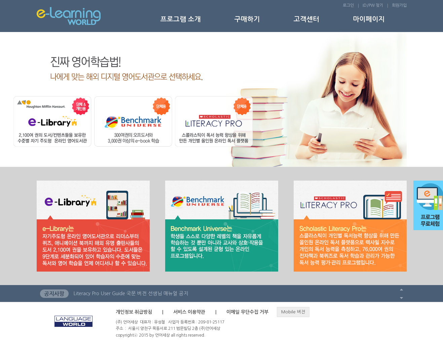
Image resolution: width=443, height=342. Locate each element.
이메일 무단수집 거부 (247, 312)
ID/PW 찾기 (373, 5)
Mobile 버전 (293, 312)
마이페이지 (369, 19)
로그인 (348, 5)
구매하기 (247, 19)
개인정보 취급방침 (134, 312)
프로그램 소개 (180, 19)
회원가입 (399, 5)
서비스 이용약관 (189, 312)
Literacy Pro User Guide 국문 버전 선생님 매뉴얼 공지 (131, 293)
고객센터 (306, 19)
